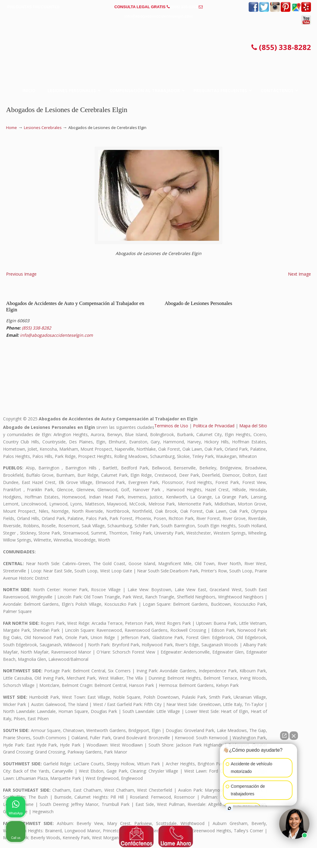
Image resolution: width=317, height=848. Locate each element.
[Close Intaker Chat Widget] (293, 735)
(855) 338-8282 (184, 7)
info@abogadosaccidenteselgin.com (158, 16)
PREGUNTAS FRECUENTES (34, 7)
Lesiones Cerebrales (43, 127)
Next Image (299, 274)
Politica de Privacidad (213, 426)
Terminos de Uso (171, 426)
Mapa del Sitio (253, 426)
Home (11, 127)
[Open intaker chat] (229, 808)
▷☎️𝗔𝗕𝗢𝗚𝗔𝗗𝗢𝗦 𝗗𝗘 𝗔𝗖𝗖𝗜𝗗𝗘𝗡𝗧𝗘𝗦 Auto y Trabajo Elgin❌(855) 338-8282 (158, 49)
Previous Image (21, 274)
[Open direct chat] (284, 735)
